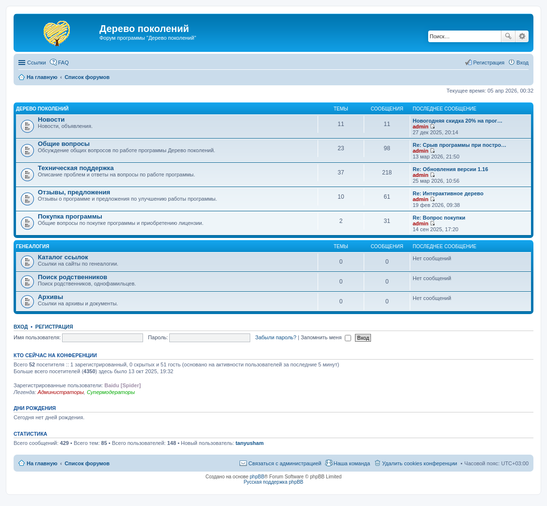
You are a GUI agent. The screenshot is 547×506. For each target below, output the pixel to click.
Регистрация (54, 327)
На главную (42, 463)
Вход (21, 327)
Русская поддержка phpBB (273, 482)
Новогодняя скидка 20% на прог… (457, 121)
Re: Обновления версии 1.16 (450, 169)
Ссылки (36, 62)
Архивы (50, 296)
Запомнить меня (326, 337)
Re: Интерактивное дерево (448, 193)
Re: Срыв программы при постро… (459, 145)
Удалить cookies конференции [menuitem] (419, 463)
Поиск (508, 36)
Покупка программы (70, 216)
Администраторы (60, 392)
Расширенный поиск (522, 36)
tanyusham (250, 443)
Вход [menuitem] (522, 62)
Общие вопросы (64, 143)
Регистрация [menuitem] (488, 62)
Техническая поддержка (76, 168)
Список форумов (87, 463)
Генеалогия (32, 246)
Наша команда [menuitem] (352, 463)
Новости (51, 119)
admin (420, 126)
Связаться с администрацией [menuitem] (284, 463)
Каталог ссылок (63, 257)
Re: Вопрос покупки (439, 218)
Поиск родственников (72, 277)
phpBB (257, 476)
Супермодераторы (111, 392)
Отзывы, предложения (74, 192)
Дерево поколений (42, 108)
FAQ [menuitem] (63, 62)
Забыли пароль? (275, 337)
